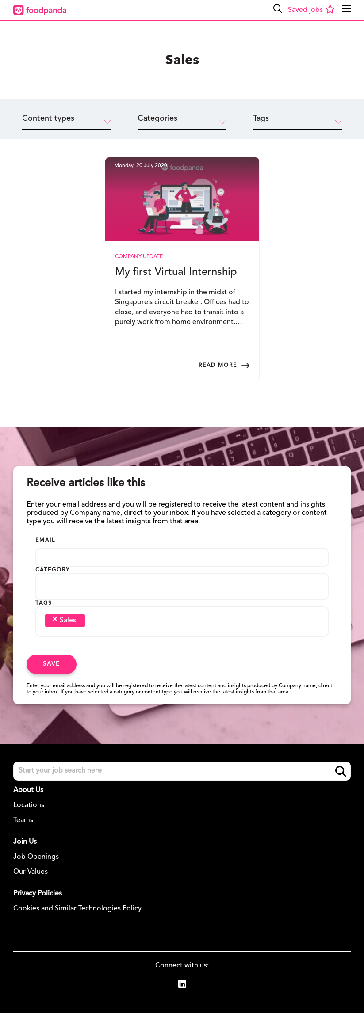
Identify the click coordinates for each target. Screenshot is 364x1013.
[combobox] (182, 589)
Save (51, 664)
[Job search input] (182, 771)
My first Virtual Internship (176, 272)
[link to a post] (182, 199)
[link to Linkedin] (182, 985)
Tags (43, 603)
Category (52, 570)
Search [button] (340, 771)
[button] (277, 8)
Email (45, 540)
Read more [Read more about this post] (218, 365)
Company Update (139, 256)
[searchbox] (54, 585)
